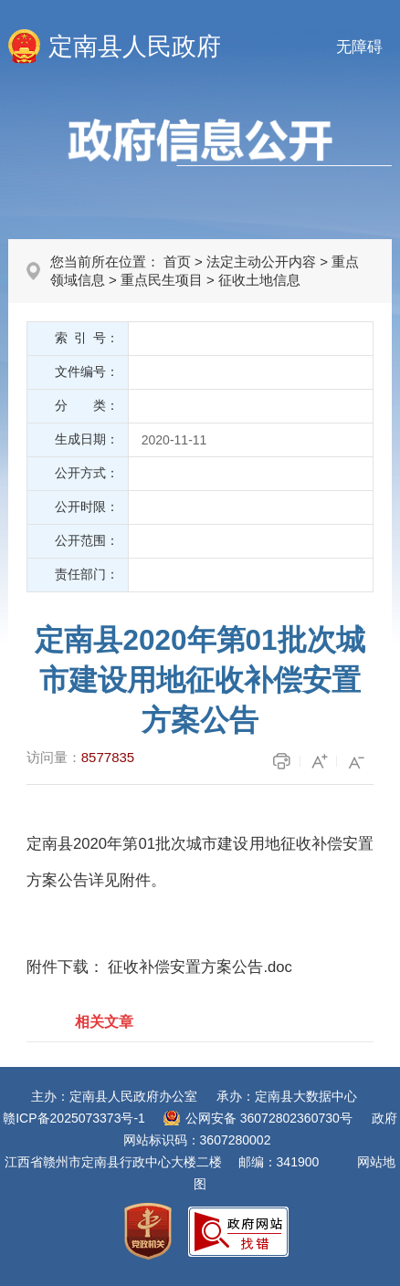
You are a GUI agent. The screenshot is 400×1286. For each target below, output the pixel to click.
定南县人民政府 (134, 46)
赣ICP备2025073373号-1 (74, 1118)
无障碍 (359, 47)
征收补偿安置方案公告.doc (199, 967)
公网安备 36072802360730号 (269, 1118)
